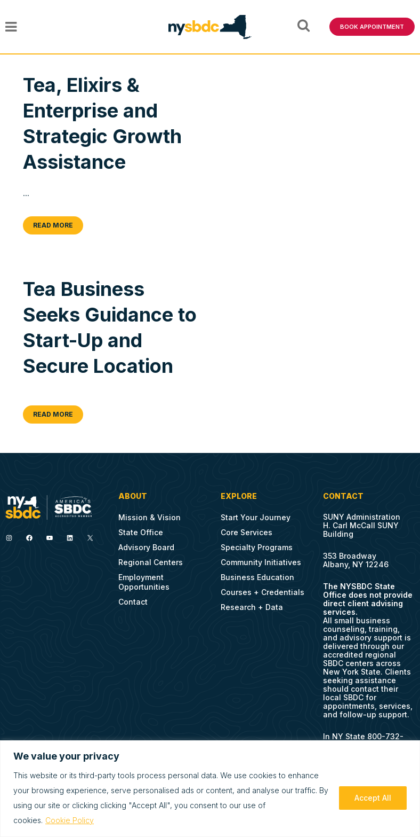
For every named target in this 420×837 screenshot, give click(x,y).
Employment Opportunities (143, 582)
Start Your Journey (255, 517)
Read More (53, 225)
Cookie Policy (69, 820)
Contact (133, 601)
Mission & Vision (149, 517)
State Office (140, 532)
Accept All (372, 797)
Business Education (257, 577)
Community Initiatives (261, 562)
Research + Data (252, 607)
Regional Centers (150, 562)
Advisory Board (146, 547)
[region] (210, 788)
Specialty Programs (257, 547)
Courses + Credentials (262, 592)
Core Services (246, 532)
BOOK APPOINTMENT (372, 26)
